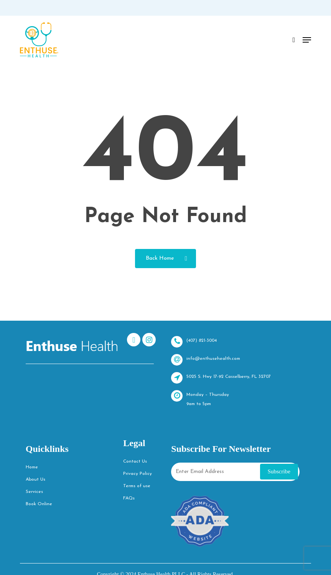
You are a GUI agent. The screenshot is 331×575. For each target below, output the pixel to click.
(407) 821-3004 (194, 342)
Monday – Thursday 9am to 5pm (200, 398)
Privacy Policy (137, 473)
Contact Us (135, 461)
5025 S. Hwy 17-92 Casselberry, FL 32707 (221, 378)
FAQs (129, 498)
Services (34, 491)
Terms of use (136, 486)
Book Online (39, 504)
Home (32, 467)
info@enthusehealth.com (205, 360)
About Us (35, 479)
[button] (307, 40)
